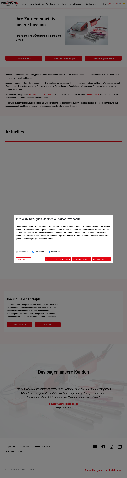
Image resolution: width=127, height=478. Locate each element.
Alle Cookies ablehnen (81, 259)
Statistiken (39, 252)
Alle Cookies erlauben (101, 259)
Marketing (55, 252)
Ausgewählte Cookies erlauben (58, 259)
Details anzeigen (23, 259)
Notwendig (23, 252)
